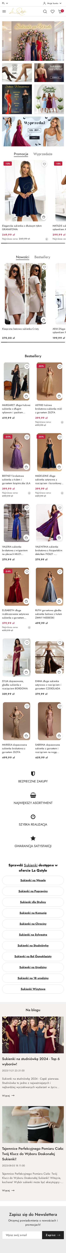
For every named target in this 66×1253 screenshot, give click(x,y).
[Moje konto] (52, 3)
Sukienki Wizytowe (33, 989)
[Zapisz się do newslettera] (22, 1235)
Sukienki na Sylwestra (33, 935)
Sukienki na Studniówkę (33, 946)
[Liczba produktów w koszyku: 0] (60, 11)
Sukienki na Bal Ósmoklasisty (33, 956)
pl (5, 3)
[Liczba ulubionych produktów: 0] (52, 11)
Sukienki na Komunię (33, 913)
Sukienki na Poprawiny (33, 891)
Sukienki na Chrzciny (33, 924)
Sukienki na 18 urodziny (33, 978)
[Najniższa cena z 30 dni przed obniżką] (46, 239)
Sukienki (30, 865)
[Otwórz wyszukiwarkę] (45, 11)
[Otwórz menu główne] (4, 11)
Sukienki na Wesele (33, 880)
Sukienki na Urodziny (33, 967)
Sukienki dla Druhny (33, 902)
